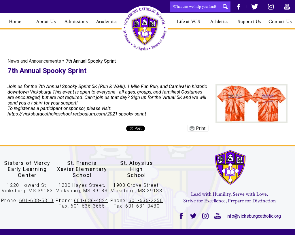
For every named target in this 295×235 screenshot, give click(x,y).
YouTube (286, 7)
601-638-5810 (36, 200)
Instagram (270, 7)
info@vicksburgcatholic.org (253, 216)
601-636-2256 (145, 200)
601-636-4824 (91, 200)
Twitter (254, 7)
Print (200, 128)
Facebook (238, 7)
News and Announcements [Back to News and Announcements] (34, 61)
